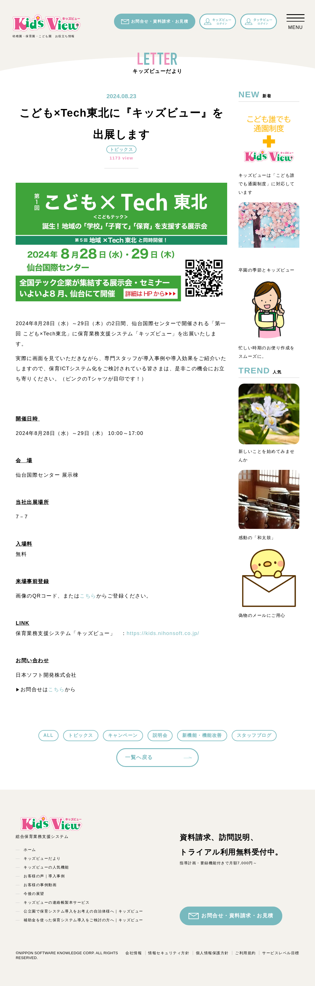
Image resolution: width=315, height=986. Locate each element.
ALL (48, 735)
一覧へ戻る (139, 757)
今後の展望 (34, 894)
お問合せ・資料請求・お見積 (154, 22)
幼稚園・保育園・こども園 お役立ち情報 (47, 26)
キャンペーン (123, 735)
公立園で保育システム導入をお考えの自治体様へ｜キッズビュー (83, 911)
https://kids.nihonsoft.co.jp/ (163, 633)
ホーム (30, 850)
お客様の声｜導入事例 (44, 876)
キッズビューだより (42, 858)
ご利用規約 (245, 953)
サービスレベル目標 (280, 953)
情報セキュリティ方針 (168, 953)
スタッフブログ (254, 735)
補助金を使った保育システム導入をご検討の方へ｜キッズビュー (83, 920)
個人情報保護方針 (212, 953)
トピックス (80, 735)
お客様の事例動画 (40, 885)
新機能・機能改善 (202, 735)
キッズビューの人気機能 (46, 867)
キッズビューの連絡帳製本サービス (57, 902)
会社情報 (133, 953)
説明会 (160, 735)
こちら (88, 596)
